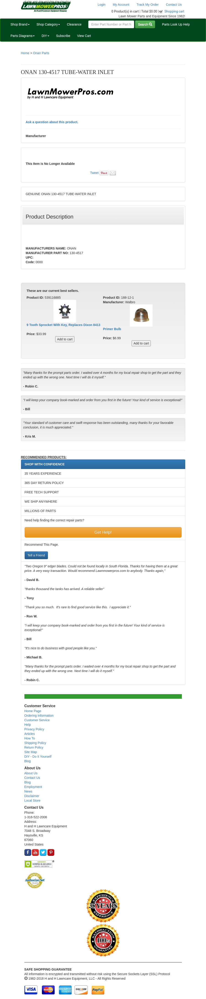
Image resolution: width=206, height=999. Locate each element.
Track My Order (148, 4)
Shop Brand (20, 24)
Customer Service (37, 720)
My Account (121, 4)
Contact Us (174, 4)
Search (145, 24)
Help (27, 724)
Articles (29, 734)
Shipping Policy (35, 743)
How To (29, 738)
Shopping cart (174, 11)
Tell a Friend (36, 555)
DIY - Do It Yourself (38, 756)
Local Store (32, 800)
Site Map (30, 752)
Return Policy (33, 747)
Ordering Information (39, 715)
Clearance (74, 24)
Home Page (32, 711)
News (28, 791)
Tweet (94, 173)
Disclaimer (31, 796)
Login (101, 4)
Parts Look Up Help (176, 24)
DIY (45, 36)
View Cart (84, 36)
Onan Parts (41, 53)
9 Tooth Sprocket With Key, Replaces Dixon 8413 (63, 325)
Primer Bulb (112, 329)
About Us (31, 773)
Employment (33, 787)
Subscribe (63, 36)
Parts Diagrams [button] (22, 36)
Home (25, 53)
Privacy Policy (34, 729)
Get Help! (103, 532)
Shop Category (48, 24)
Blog (27, 761)
